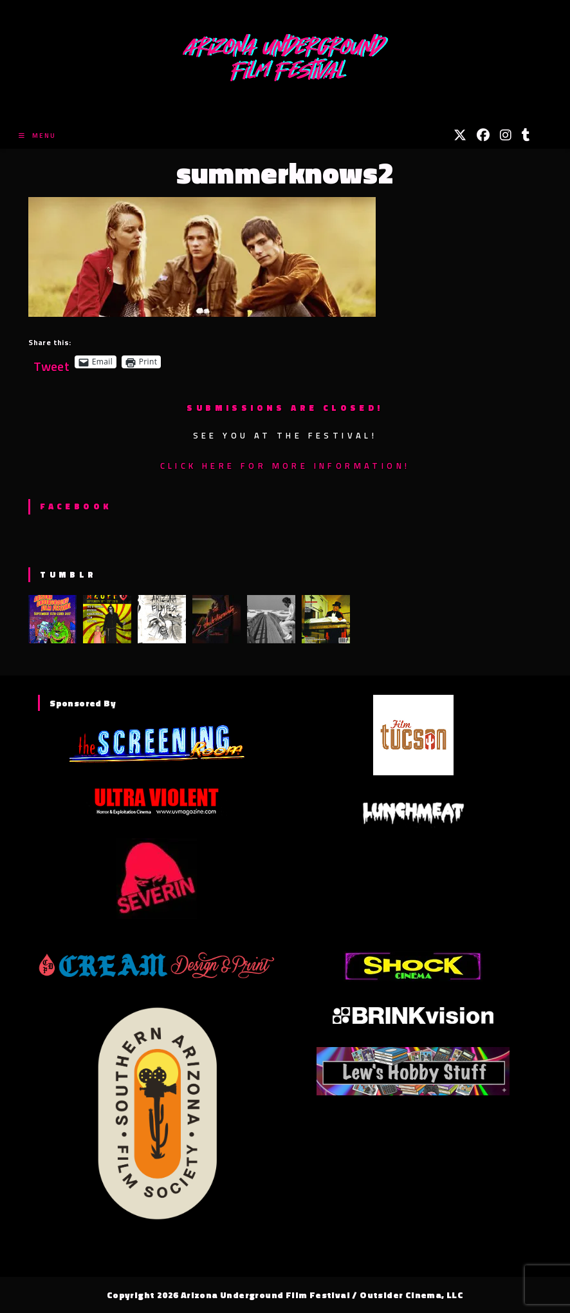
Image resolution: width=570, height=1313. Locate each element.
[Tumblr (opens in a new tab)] (526, 135)
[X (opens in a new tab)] (460, 135)
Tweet (51, 361)
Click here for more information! (285, 465)
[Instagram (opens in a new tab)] (506, 135)
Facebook (75, 506)
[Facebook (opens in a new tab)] (483, 135)
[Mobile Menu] (37, 135)
